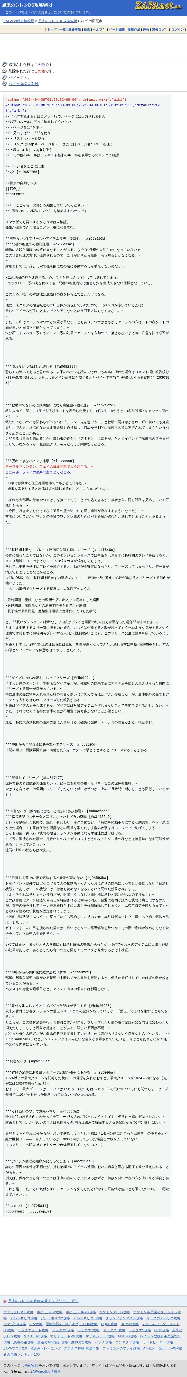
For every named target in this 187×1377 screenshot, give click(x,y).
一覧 (62, 29)
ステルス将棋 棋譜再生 (81, 1348)
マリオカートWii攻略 (66, 1336)
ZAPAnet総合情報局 (18, 21)
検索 (87, 29)
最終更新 (74, 29)
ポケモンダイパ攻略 (114, 1312)
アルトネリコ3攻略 (87, 1318)
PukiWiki (31, 1365)
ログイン (177, 29)
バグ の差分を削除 (24, 84)
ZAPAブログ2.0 (15, 1348)
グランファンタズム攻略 (124, 1318)
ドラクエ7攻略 (88, 1330)
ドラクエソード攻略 (33, 1330)
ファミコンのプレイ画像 (121, 1348)
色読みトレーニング (45, 1348)
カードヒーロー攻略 (157, 1342)
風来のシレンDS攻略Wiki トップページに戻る (43, 1301)
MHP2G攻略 (127, 1336)
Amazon (149, 1348)
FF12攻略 (161, 1330)
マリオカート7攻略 (100, 1336)
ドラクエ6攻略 (63, 1330)
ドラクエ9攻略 (140, 1330)
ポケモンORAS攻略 (81, 1312)
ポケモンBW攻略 (50, 1312)
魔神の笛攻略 (81, 1342)
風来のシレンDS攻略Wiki (27, 5)
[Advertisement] (93, 46)
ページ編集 (117, 29)
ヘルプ (97, 29)
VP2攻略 (36, 1324)
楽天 (162, 1348)
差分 (146, 29)
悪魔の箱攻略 (23, 1342)
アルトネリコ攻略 (23, 1318)
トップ (52, 29)
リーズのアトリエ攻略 (163, 1318)
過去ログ (158, 29)
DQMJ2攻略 (130, 1324)
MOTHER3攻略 (35, 1336)
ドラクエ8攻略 (114, 1330)
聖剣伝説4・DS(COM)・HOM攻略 (72, 1324)
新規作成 (134, 29)
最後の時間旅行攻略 (52, 1342)
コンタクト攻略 (127, 1342)
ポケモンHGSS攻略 (18, 1312)
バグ (12, 77)
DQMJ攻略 (109, 1324)
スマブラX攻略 (14, 1324)
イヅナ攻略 (103, 1342)
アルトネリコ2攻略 (55, 1318)
